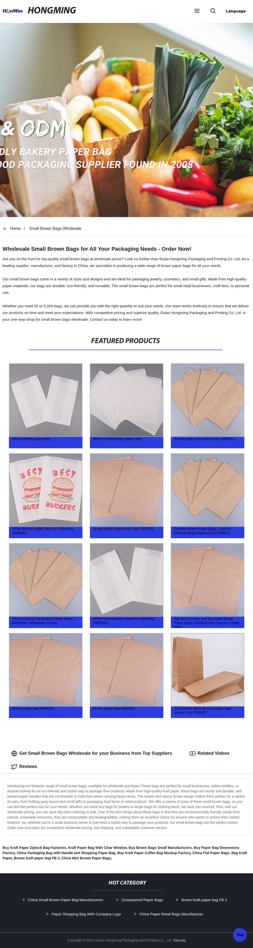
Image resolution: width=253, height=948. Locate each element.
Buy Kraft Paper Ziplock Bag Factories (34, 848)
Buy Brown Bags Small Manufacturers (160, 848)
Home (15, 228)
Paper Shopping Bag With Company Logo (95, 914)
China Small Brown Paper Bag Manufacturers (74, 900)
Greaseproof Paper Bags (151, 900)
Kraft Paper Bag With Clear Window (97, 848)
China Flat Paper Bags (211, 853)
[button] (197, 11)
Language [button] (236, 11)
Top (240, 934)
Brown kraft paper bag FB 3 (37, 858)
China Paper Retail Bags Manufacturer (180, 914)
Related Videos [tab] (210, 754)
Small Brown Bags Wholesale (55, 228)
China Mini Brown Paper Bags (86, 858)
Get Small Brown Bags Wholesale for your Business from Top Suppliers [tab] (91, 754)
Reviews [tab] (24, 767)
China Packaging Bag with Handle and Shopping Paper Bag (66, 853)
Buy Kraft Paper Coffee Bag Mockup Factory (153, 853)
